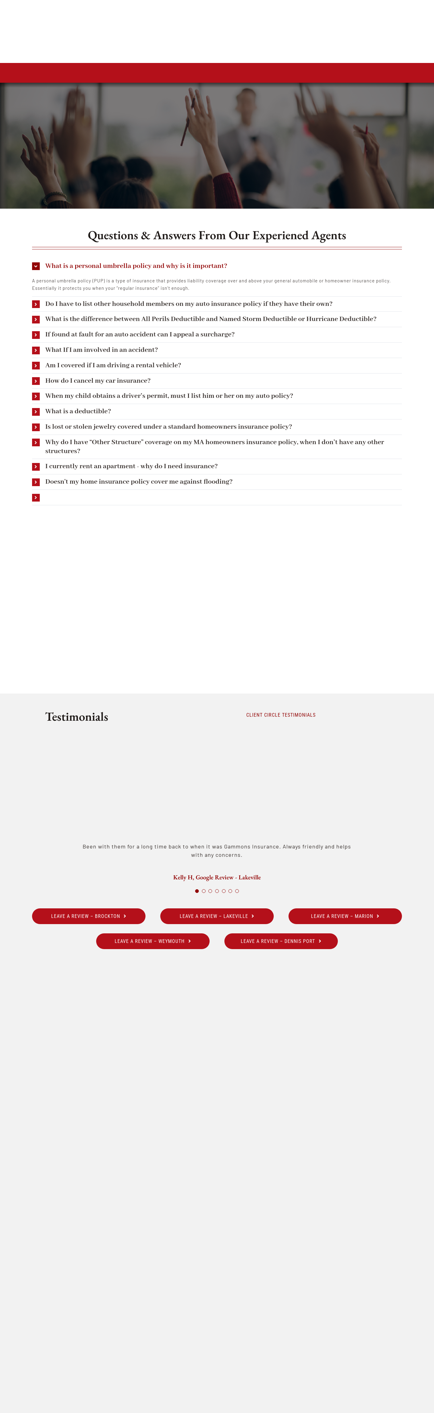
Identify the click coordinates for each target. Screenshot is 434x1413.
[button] (217, 266)
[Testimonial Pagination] (197, 891)
